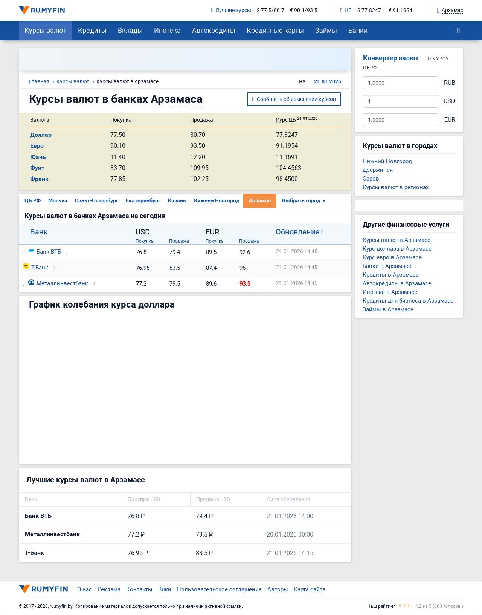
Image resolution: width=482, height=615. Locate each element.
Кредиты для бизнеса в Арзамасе (408, 300)
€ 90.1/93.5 (303, 10)
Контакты (139, 589)
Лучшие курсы (231, 10)
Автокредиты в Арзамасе (397, 283)
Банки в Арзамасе (387, 265)
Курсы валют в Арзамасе (396, 239)
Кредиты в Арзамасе (391, 274)
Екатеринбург (143, 200)
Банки (358, 30)
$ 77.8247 (369, 10)
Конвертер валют (391, 58)
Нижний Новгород (216, 200)
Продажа (179, 240)
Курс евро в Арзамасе (392, 257)
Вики (164, 589)
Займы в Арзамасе (388, 309)
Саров (371, 178)
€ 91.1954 (400, 10)
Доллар (41, 134)
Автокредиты (213, 30)
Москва (57, 200)
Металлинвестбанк (58, 283)
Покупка (145, 240)
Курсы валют (45, 30)
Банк (39, 231)
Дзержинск (378, 169)
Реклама (109, 589)
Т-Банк (35, 267)
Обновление (298, 231)
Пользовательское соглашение (219, 589)
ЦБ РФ (32, 200)
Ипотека (167, 30)
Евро (37, 145)
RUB (449, 82)
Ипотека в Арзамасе (390, 291)
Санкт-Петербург (96, 200)
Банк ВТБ (44, 251)
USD (449, 101)
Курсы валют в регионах (396, 187)
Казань (177, 200)
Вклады (130, 30)
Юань (38, 157)
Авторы (277, 589)
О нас (84, 589)
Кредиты (92, 30)
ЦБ (346, 10)
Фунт (37, 167)
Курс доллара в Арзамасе (397, 248)
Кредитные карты (275, 30)
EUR (449, 119)
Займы (326, 30)
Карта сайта (309, 589)
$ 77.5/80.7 (270, 10)
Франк (39, 178)
